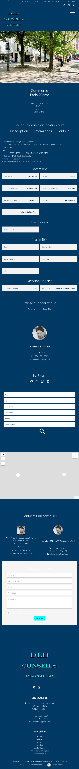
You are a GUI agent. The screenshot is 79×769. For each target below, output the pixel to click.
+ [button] (3, 455)
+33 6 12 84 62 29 (41, 356)
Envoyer (39, 618)
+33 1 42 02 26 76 (41, 353)
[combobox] (39, 394)
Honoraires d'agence (58, 761)
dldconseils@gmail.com (41, 359)
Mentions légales (41, 761)
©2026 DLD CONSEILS (22, 761)
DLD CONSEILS (40, 697)
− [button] (3, 458)
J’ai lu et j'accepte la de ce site (34, 613)
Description (19, 131)
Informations (42, 131)
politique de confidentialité (38, 613)
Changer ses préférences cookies (31, 765)
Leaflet (76, 498)
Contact (63, 131)
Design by (57, 765)
